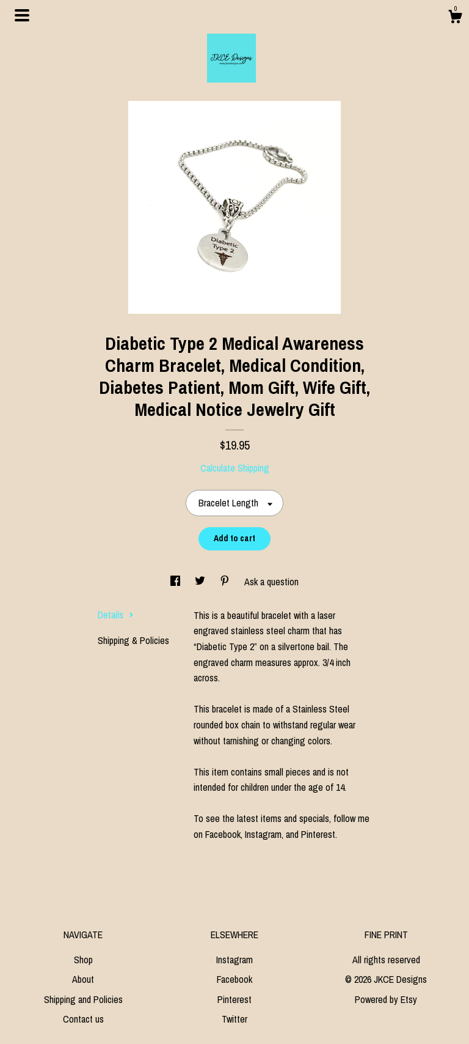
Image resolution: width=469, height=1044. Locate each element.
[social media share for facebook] (176, 581)
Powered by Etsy (386, 999)
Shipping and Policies (83, 999)
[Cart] (455, 18)
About (83, 979)
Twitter (234, 1019)
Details (116, 614)
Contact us (83, 1019)
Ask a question (271, 581)
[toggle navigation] (22, 15)
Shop (83, 959)
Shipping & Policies (133, 640)
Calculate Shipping (234, 468)
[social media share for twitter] (201, 581)
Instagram (234, 959)
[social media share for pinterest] (226, 581)
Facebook (234, 979)
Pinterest (234, 999)
